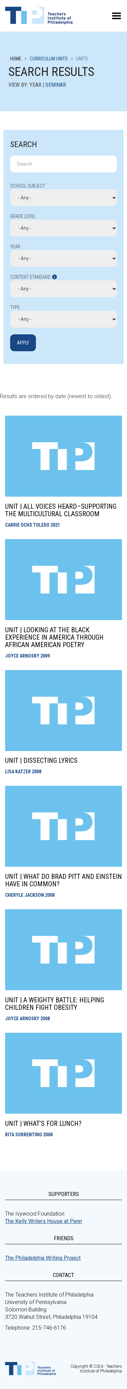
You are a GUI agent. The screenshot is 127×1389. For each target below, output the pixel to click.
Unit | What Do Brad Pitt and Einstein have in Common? (63, 880)
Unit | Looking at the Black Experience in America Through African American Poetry (54, 637)
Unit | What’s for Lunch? (43, 1123)
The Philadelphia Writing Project (43, 1258)
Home (15, 58)
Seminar (55, 85)
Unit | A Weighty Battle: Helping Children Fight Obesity (54, 1003)
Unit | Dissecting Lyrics (41, 760)
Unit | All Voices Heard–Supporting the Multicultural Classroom (61, 510)
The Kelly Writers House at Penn (43, 1221)
